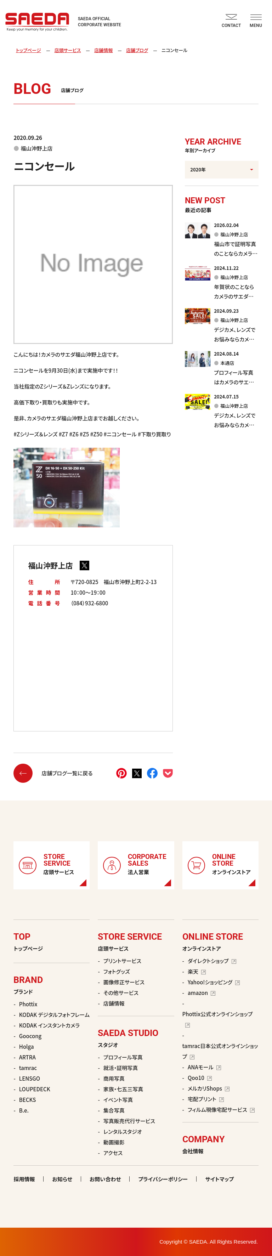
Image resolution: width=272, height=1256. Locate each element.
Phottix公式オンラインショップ (217, 1018)
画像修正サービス (123, 982)
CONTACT (231, 21)
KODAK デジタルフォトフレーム (54, 1014)
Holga (26, 1046)
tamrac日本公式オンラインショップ (220, 1051)
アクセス (113, 1152)
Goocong (30, 1036)
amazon (201, 992)
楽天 (197, 971)
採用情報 (24, 1179)
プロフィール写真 (123, 1057)
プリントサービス (122, 960)
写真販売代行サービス (129, 1121)
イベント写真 (118, 1099)
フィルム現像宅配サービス (221, 1109)
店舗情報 (103, 50)
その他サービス (120, 992)
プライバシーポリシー (163, 1179)
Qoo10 (200, 1077)
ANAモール (204, 1067)
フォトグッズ (116, 971)
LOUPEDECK (34, 1089)
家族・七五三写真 (123, 1089)
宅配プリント (206, 1099)
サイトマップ (219, 1179)
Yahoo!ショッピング (214, 982)
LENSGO (29, 1078)
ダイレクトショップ (212, 960)
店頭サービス (68, 50)
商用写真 (114, 1078)
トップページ (28, 50)
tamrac (28, 1067)
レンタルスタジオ (122, 1131)
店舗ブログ (137, 50)
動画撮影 (114, 1142)
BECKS (27, 1099)
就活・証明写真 (120, 1067)
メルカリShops (209, 1088)
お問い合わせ (105, 1179)
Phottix (28, 1004)
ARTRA (27, 1057)
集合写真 (114, 1110)
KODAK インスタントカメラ (49, 1025)
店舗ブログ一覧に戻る (52, 773)
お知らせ (62, 1179)
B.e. (24, 1110)
